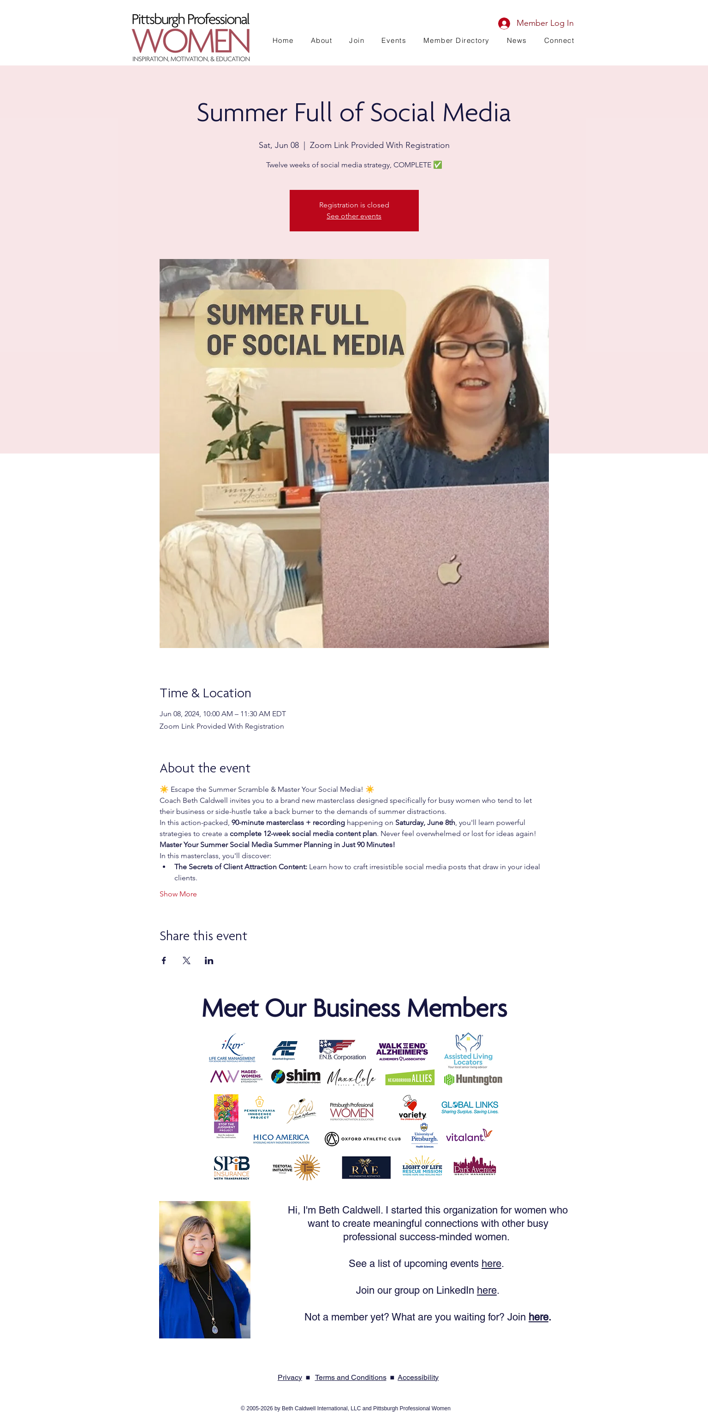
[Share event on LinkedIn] (209, 960)
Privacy (290, 1377)
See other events (354, 216)
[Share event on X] (186, 960)
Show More (178, 894)
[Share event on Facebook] (164, 960)
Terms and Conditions (351, 1377)
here (491, 1263)
